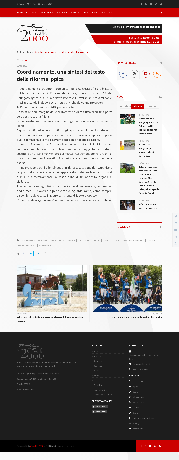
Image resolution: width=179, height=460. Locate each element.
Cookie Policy (100, 411)
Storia (135, 413)
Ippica (30, 52)
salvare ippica (45, 245)
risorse (152, 240)
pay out (71, 240)
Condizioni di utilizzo (103, 394)
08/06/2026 (22, 313)
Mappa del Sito (100, 389)
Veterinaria (138, 428)
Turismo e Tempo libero (143, 418)
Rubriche (47, 12)
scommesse (85, 240)
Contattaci (106, 12)
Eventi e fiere (139, 402)
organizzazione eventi (133, 240)
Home (19, 12)
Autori (75, 12)
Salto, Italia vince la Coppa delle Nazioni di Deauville (135, 317)
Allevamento (138, 397)
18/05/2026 (144, 163)
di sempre (151, 106)
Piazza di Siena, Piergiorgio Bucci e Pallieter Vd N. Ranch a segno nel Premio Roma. (148, 126)
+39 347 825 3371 (140, 369)
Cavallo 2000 (37, 446)
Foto (94, 12)
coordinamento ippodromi (34, 240)
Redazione (62, 12)
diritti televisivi (112, 240)
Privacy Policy (101, 406)
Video (86, 12)
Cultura (136, 407)
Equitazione (138, 381)
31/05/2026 (144, 115)
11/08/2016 (22, 65)
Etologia (136, 423)
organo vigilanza (26, 245)
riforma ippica (57, 240)
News (135, 391)
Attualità (32, 12)
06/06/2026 (157, 313)
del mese (137, 106)
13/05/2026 (144, 141)
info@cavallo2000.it (142, 364)
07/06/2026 (144, 200)
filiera (97, 240)
